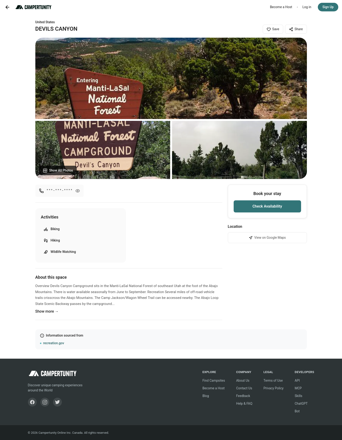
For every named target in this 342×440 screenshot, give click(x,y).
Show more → (47, 311)
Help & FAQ (244, 403)
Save (273, 29)
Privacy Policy (273, 388)
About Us (242, 380)
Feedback (243, 396)
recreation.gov (53, 343)
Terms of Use (273, 380)
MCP (298, 388)
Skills (298, 396)
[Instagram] (44, 402)
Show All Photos (58, 170)
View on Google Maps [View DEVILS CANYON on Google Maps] (267, 238)
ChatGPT (301, 403)
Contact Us (244, 388)
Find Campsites (214, 380)
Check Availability (267, 206)
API (297, 380)
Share (296, 29)
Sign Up (328, 7)
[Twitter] (57, 402)
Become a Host (281, 7)
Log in (306, 7)
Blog (206, 396)
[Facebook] (32, 402)
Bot (297, 411)
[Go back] (7, 7)
